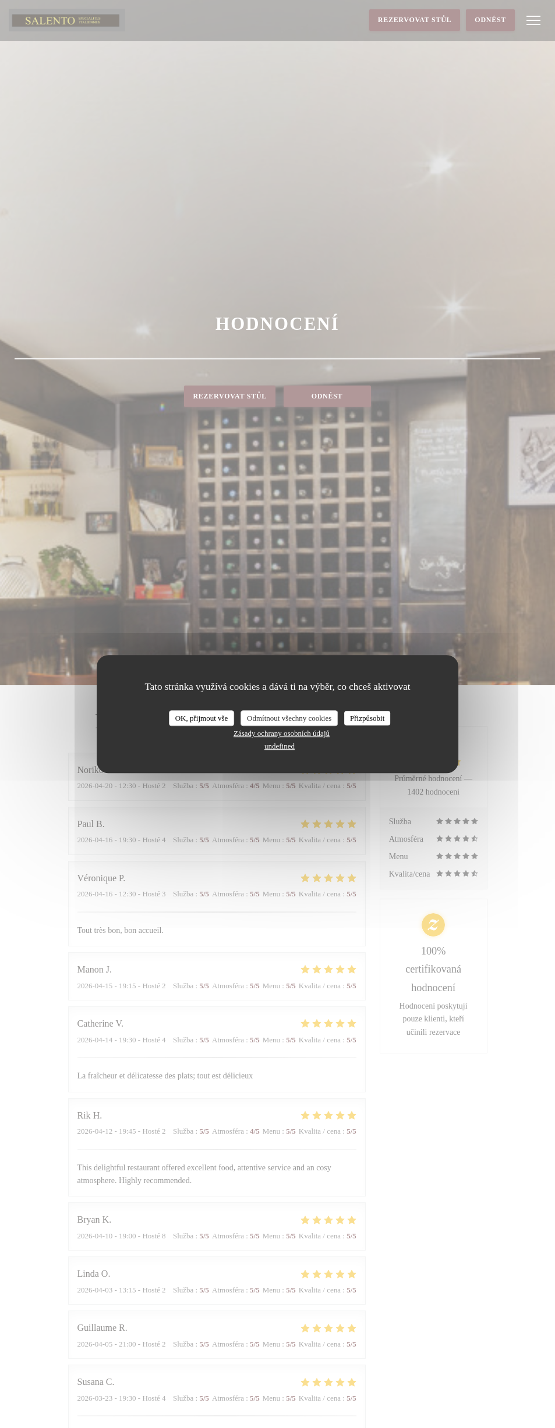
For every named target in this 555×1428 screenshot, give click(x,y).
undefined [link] (279, 746)
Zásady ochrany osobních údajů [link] (282, 733)
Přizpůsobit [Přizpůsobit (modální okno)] (367, 718)
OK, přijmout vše (201, 718)
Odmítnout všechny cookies (289, 718)
